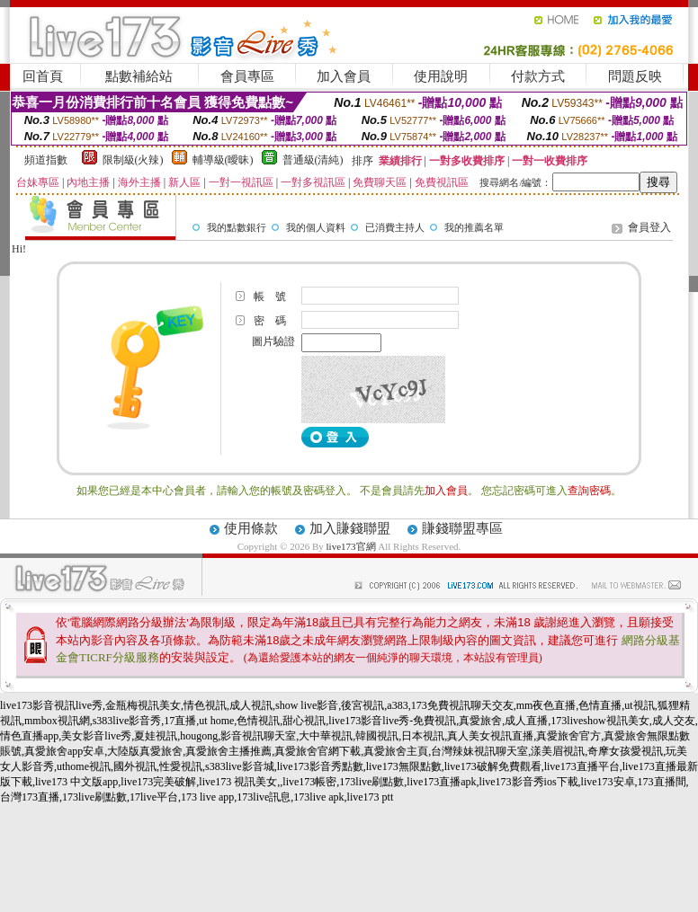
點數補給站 (139, 76)
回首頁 (42, 76)
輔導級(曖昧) (223, 160)
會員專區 (247, 76)
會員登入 (649, 227)
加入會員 (344, 76)
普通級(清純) (313, 160)
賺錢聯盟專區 (462, 528)
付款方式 (538, 76)
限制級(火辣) (133, 160)
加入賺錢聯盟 (349, 528)
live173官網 (351, 546)
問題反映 (635, 76)
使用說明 (441, 76)
